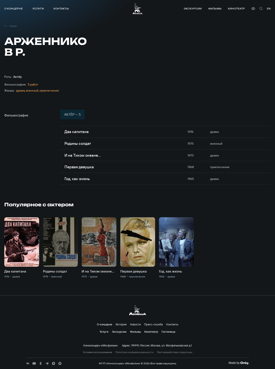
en (269, 8)
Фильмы (215, 8)
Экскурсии (193, 8)
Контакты (61, 8)
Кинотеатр (236, 8)
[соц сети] (27, 363)
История (121, 324)
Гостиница (168, 331)
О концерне (13, 8)
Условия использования (97, 352)
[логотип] (137, 8)
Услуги (38, 8)
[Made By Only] (239, 363)
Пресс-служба (153, 324)
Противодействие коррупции (174, 352)
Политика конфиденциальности (134, 352)
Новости (135, 324)
